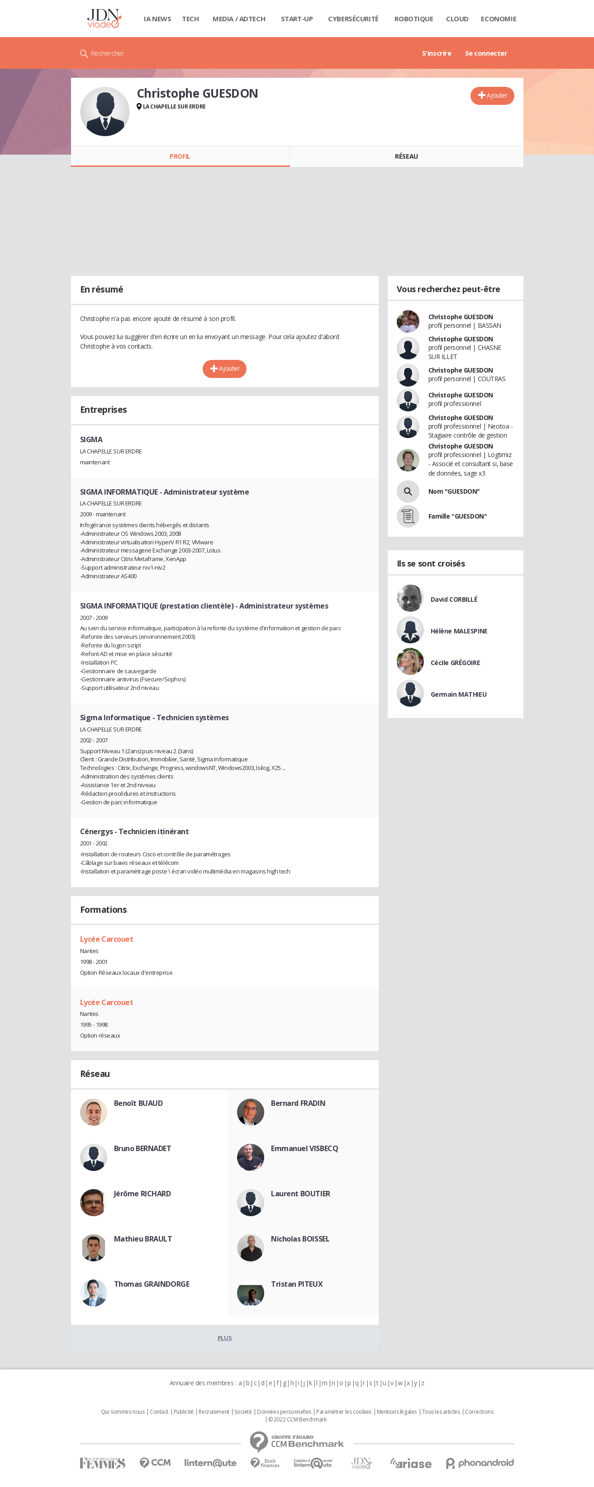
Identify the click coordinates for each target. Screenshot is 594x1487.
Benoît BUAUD (138, 1103)
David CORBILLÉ (454, 599)
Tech (190, 18)
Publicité (184, 1412)
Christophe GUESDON (460, 316)
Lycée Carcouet (106, 939)
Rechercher (107, 52)
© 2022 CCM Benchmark (297, 1419)
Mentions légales (397, 1412)
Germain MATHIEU (459, 694)
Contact (159, 1412)
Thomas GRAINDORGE (152, 1284)
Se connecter (486, 52)
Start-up (297, 18)
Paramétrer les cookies (343, 1412)
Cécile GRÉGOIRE (455, 662)
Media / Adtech (239, 18)
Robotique (413, 18)
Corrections (479, 1412)
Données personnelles (284, 1412)
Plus (225, 1338)
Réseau (406, 156)
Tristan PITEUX (297, 1284)
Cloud (457, 18)
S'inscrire (436, 52)
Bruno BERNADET (142, 1148)
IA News (157, 18)
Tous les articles (441, 1412)
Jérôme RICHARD (142, 1194)
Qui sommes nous (123, 1412)
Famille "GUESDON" (457, 516)
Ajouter (497, 95)
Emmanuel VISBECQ (304, 1148)
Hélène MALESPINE (459, 631)
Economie (498, 18)
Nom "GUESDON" (454, 491)
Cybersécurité (353, 18)
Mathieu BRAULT (143, 1239)
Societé (243, 1412)
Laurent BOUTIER (300, 1194)
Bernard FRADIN (298, 1103)
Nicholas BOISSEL (300, 1239)
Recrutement (214, 1412)
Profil (180, 156)
